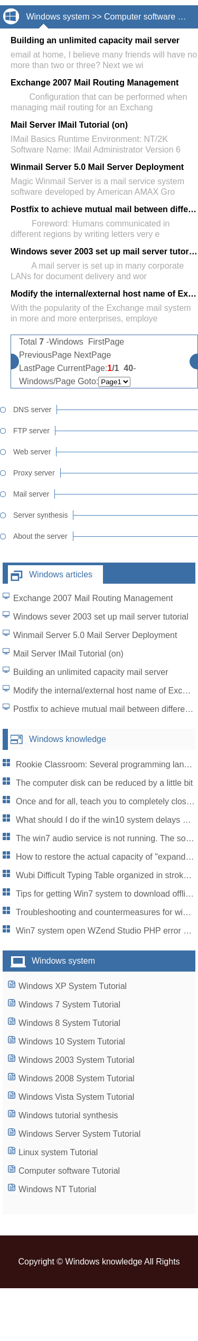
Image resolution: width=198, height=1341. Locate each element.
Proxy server (34, 473)
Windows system (57, 16)
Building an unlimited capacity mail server (90, 672)
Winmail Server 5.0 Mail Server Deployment (95, 635)
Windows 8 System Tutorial (69, 1023)
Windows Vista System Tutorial (76, 1096)
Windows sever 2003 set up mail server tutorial (100, 616)
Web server (32, 452)
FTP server (31, 430)
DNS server (32, 409)
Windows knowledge (67, 739)
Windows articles (60, 574)
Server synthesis (40, 515)
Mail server (31, 494)
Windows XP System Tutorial (72, 986)
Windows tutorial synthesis (68, 1115)
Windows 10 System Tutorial (71, 1041)
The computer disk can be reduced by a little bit (104, 782)
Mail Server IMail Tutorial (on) (68, 653)
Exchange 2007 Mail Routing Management (93, 598)
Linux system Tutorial (58, 1152)
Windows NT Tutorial (57, 1189)
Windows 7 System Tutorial (69, 1004)
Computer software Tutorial (69, 1170)
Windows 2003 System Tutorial (76, 1059)
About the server (40, 536)
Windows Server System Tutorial (79, 1133)
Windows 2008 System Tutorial (76, 1078)
